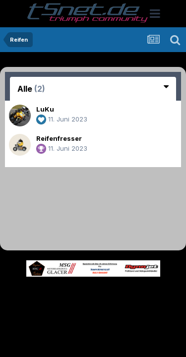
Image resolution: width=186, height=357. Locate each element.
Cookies (93, 313)
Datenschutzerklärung (73, 302)
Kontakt (130, 302)
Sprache (70, 292)
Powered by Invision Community (93, 334)
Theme (110, 292)
